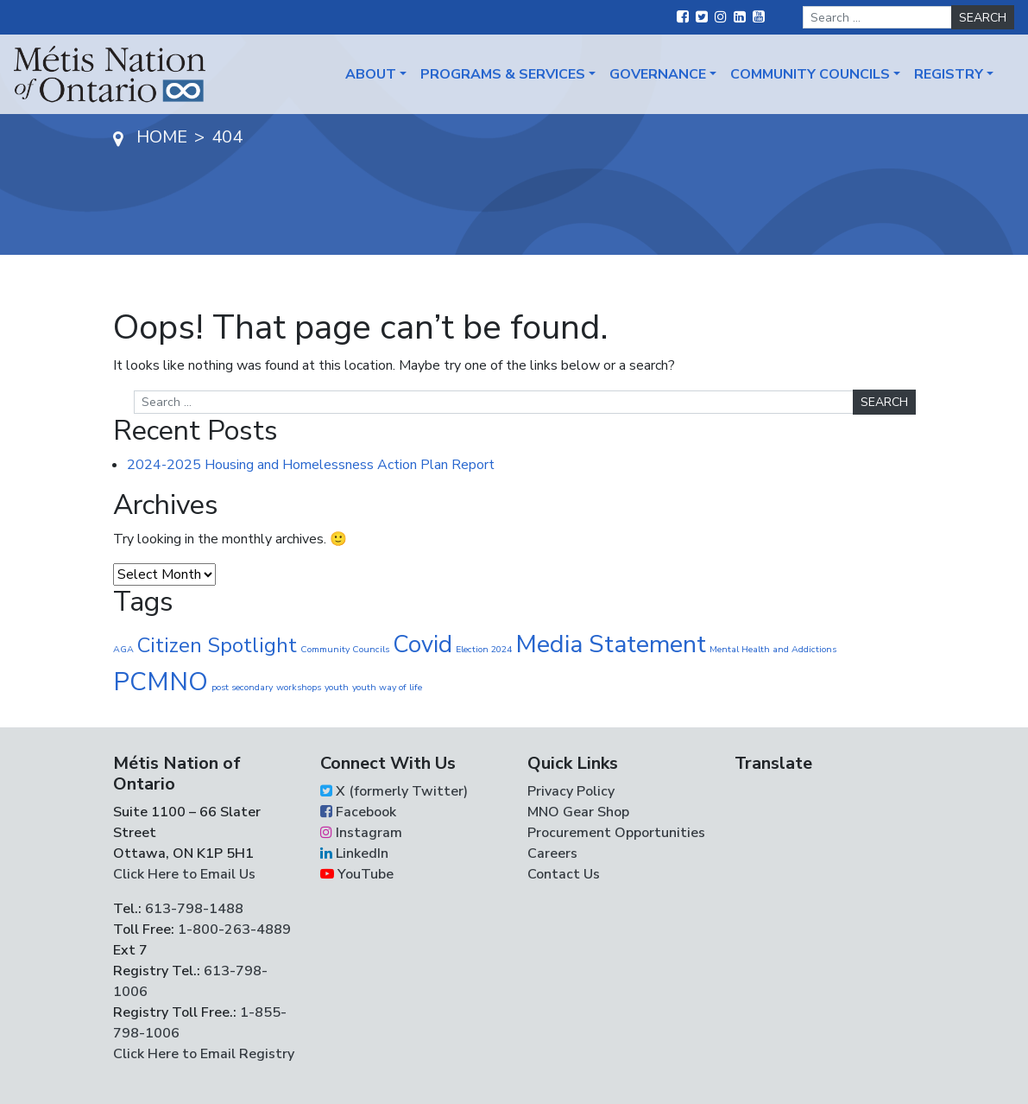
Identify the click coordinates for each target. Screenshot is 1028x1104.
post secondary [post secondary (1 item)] (242, 687)
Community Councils (810, 74)
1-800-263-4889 (234, 929)
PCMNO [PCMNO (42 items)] (160, 681)
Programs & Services (502, 74)
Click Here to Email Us (184, 874)
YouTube (357, 874)
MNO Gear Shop (578, 812)
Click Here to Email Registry (203, 1053)
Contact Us (563, 874)
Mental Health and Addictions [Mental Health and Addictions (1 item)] (773, 649)
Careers (552, 853)
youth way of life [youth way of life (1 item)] (387, 687)
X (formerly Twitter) (394, 791)
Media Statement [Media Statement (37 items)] (610, 644)
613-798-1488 (194, 908)
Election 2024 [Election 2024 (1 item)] (484, 649)
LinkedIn (354, 853)
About (370, 74)
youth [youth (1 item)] (337, 687)
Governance (657, 74)
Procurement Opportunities (616, 832)
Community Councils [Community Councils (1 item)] (344, 649)
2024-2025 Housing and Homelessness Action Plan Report (311, 464)
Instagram (361, 832)
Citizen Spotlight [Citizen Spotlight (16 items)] (217, 645)
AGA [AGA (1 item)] (123, 649)
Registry (948, 74)
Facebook (358, 812)
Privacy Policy (571, 791)
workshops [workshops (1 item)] (298, 687)
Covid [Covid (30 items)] (422, 644)
